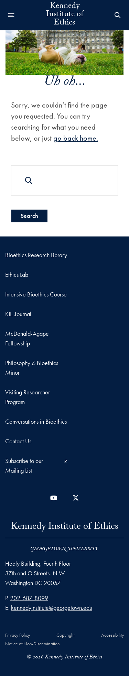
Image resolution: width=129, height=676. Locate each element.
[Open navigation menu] (11, 15)
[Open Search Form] (117, 15)
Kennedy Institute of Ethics (64, 15)
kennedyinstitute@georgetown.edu (51, 608)
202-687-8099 (29, 598)
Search (29, 216)
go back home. (75, 138)
